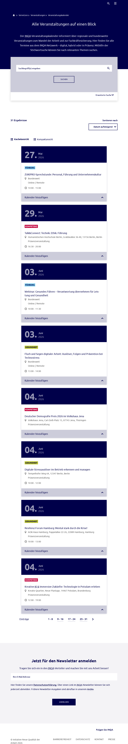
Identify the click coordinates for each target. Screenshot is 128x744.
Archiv (90, 689)
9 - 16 (60, 618)
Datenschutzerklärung (44, 684)
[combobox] (64, 68)
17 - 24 (71, 618)
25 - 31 (83, 618)
